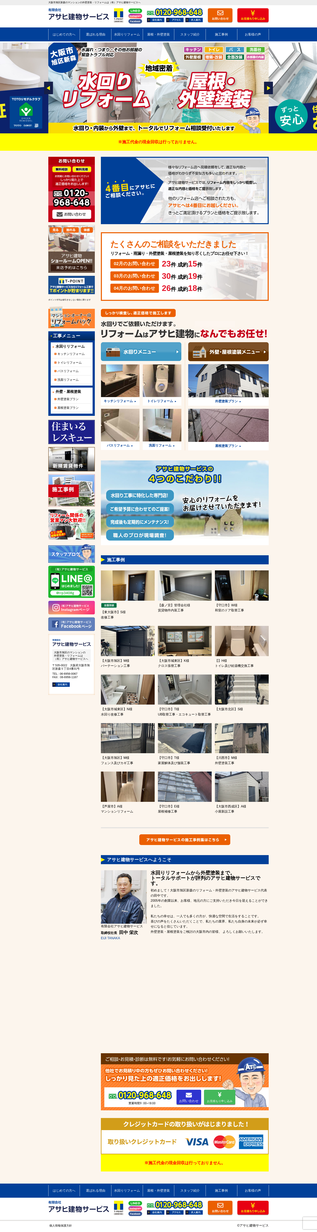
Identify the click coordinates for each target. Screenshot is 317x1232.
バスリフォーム (68, 371)
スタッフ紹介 (190, 34)
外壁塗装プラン (68, 399)
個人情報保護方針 (60, 1225)
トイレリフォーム (69, 362)
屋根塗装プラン (68, 407)
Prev (48, 88)
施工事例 (221, 34)
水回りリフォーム (127, 34)
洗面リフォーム (68, 379)
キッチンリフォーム (71, 354)
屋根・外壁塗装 (158, 34)
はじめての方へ (64, 34)
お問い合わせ (189, 1097)
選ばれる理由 (95, 34)
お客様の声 (253, 34)
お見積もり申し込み (219, 1097)
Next (268, 88)
